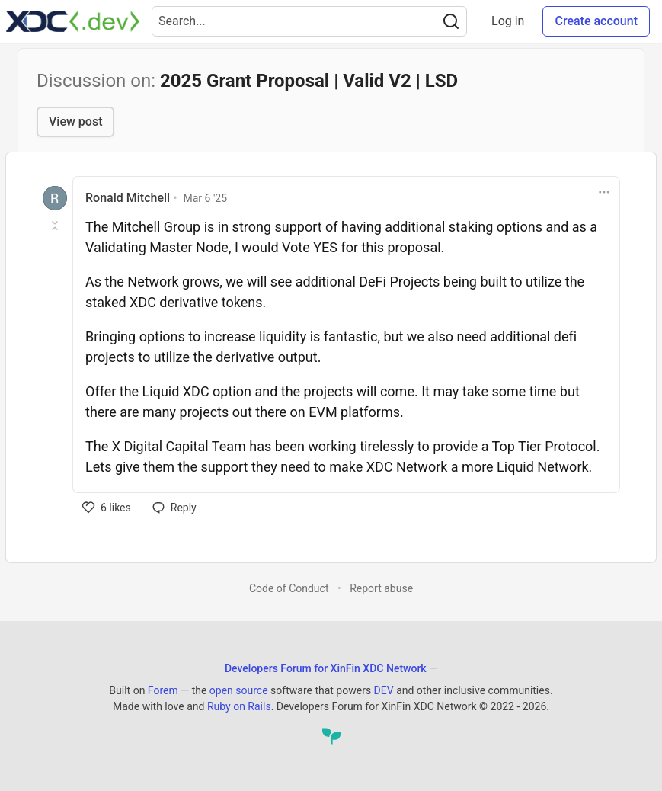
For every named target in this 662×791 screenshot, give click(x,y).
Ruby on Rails (239, 706)
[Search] (451, 21)
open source (238, 690)
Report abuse (381, 588)
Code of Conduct (289, 588)
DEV (384, 690)
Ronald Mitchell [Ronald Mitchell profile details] (127, 198)
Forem (163, 690)
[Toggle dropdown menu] (604, 192)
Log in (507, 21)
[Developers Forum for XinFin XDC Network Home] (72, 21)
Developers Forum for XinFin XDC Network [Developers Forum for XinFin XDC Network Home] (326, 668)
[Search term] (309, 21)
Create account (596, 21)
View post (75, 121)
